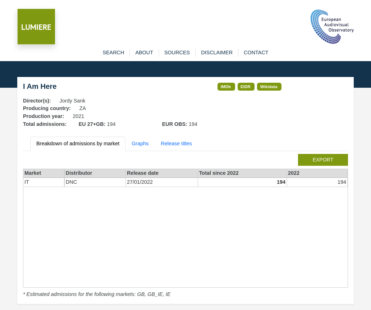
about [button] (144, 52)
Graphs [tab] (140, 143)
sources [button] (177, 52)
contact (256, 52)
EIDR (246, 86)
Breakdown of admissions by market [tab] (77, 143)
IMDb (226, 86)
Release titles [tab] (176, 143)
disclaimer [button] (217, 52)
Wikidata (269, 86)
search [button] (113, 52)
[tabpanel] (185, 226)
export (323, 160)
